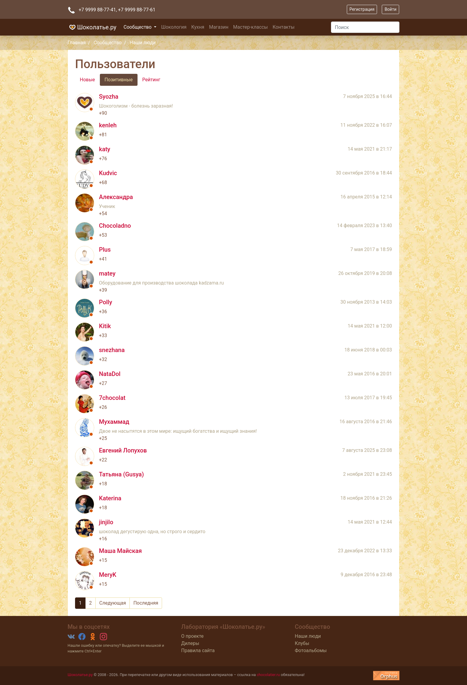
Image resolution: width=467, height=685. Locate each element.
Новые (87, 79)
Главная (77, 42)
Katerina (110, 498)
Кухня (197, 27)
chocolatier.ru (268, 674)
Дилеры (190, 643)
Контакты (283, 27)
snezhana (112, 350)
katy (104, 149)
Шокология (174, 27)
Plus (105, 249)
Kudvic (108, 173)
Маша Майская (120, 550)
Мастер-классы (250, 27)
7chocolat (112, 397)
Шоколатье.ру (92, 27)
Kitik (105, 326)
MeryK (107, 574)
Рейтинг (151, 79)
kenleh (108, 125)
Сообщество (138, 27)
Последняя (145, 603)
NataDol (109, 373)
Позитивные (119, 79)
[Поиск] (365, 27)
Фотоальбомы (311, 650)
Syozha (108, 96)
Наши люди (308, 636)
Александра (116, 197)
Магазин (218, 27)
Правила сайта (198, 650)
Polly (105, 302)
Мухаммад (114, 421)
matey (107, 273)
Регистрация (362, 9)
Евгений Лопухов (123, 450)
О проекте (192, 636)
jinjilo (106, 522)
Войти (390, 9)
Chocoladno (115, 225)
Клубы (302, 643)
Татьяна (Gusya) (121, 474)
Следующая (112, 603)
